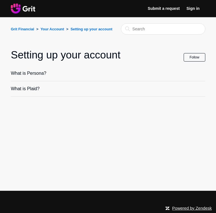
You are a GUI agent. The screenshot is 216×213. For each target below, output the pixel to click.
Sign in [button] (193, 8)
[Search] (163, 29)
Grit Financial (22, 29)
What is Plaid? (25, 88)
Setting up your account (91, 29)
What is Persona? (28, 73)
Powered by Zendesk (192, 208)
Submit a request (163, 8)
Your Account (52, 29)
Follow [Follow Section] (194, 57)
